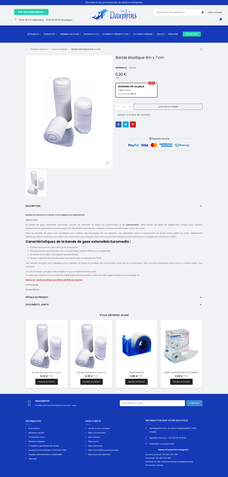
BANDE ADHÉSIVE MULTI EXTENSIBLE (181, 372)
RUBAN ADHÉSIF (136, 372)
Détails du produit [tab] (37, 297)
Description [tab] (33, 206)
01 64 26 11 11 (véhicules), (31, 19)
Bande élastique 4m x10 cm (91, 372)
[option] (69, 112)
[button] (31, 12)
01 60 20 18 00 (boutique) (59, 19)
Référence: (121, 67)
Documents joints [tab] (37, 304)
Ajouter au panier (168, 106)
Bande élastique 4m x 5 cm (46, 372)
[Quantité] (124, 107)
